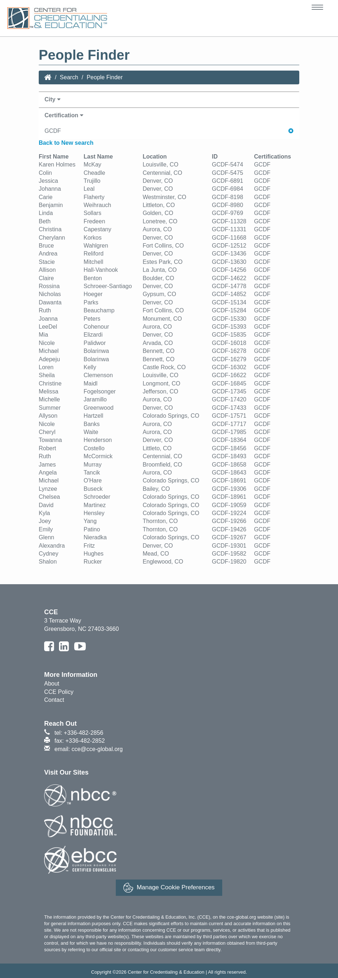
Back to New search (66, 143)
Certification (64, 115)
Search (69, 77)
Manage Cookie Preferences (169, 888)
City (52, 99)
